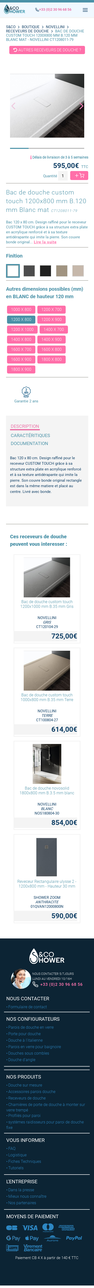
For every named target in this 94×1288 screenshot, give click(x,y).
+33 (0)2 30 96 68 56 (61, 984)
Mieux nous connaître (27, 1196)
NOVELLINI (55, 27)
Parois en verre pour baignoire (34, 1046)
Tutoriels (16, 1168)
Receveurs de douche (27, 31)
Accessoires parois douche (31, 1091)
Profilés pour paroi (24, 1115)
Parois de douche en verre (31, 1027)
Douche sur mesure (25, 1085)
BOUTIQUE (31, 27)
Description (25, 426)
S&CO (11, 27)
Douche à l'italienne (25, 1040)
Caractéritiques (30, 435)
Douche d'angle (21, 1059)
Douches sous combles (28, 1053)
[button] (79, 105)
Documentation (29, 443)
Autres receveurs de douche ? (47, 50)
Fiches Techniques (24, 1161)
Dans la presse (21, 1190)
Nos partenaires (22, 1202)
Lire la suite (45, 242)
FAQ (12, 1148)
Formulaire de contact (27, 1007)
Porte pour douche (24, 1033)
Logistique (17, 1155)
